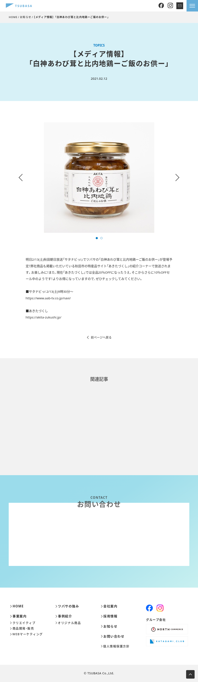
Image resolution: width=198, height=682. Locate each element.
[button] (97, 238)
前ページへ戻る (99, 337)
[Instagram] (170, 6)
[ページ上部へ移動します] (190, 674)
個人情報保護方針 (115, 646)
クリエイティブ (22, 622)
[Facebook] (161, 6)
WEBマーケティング (26, 634)
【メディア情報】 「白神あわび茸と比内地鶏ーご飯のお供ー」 (71, 17)
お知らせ (25, 17)
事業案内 (18, 616)
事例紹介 (63, 616)
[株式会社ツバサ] (19, 5)
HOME (13, 17)
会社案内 (109, 606)
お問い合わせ (113, 636)
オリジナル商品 (68, 622)
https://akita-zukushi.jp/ (43, 317)
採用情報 (109, 616)
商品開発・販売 (22, 628)
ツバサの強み (67, 606)
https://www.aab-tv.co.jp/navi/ (48, 298)
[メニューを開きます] (192, 5)
